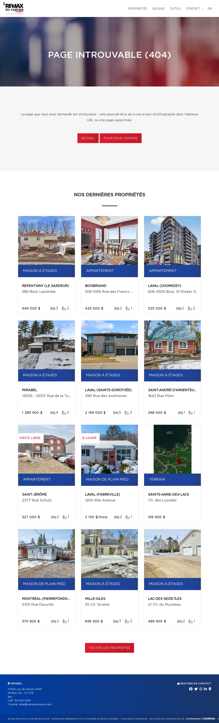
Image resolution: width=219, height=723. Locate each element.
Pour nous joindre (120, 138)
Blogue (159, 8)
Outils (175, 8)
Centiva (208, 718)
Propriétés (137, 8)
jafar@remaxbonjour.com (35, 704)
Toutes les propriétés (109, 648)
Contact (193, 8)
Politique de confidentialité (167, 719)
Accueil (88, 138)
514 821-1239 (22, 700)
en (210, 8)
